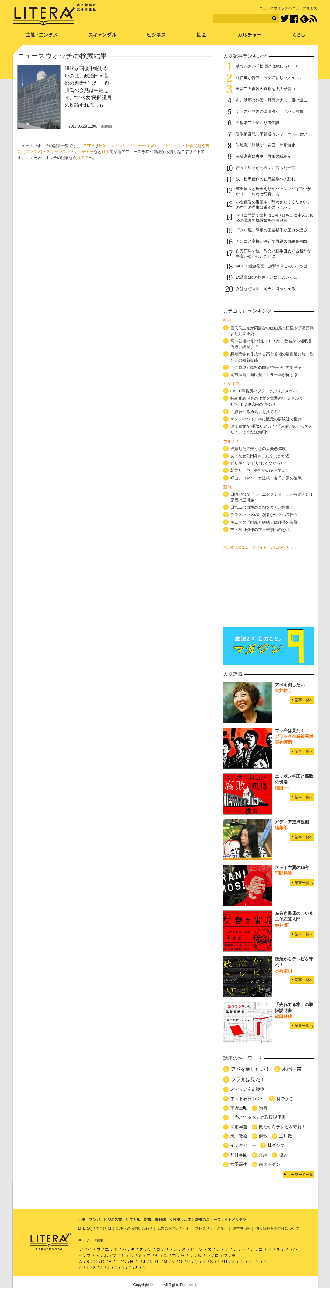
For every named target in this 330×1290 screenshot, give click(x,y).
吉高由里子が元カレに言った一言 (265, 167)
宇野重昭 (238, 1107)
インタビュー (243, 1145)
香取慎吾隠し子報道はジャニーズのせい (271, 134)
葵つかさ (284, 1098)
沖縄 (263, 1154)
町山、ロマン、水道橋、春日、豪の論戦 (266, 478)
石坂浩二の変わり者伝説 (257, 122)
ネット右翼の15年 (247, 1098)
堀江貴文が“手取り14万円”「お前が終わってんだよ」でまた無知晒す (271, 429)
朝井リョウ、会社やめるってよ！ (260, 470)
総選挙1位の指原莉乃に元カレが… (266, 277)
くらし (299, 36)
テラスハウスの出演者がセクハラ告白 (269, 111)
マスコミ (118, 145)
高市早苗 (238, 1126)
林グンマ (276, 1145)
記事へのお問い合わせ (134, 1228)
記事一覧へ (304, 700)
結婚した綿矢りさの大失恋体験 (258, 448)
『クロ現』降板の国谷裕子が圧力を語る (271, 230)
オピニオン (172, 145)
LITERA (88, 145)
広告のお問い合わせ (173, 1228)
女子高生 (238, 1164)
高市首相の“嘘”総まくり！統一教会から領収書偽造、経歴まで (271, 344)
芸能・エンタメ (41, 36)
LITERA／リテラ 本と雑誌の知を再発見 (54, 14)
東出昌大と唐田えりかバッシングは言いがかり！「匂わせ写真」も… (273, 191)
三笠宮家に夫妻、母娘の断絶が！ (265, 156)
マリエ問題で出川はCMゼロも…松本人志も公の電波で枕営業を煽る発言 (274, 218)
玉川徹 (285, 1135)
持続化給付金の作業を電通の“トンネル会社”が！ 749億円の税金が (266, 401)
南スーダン (269, 1164)
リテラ (83, 157)
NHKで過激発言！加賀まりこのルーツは (271, 266)
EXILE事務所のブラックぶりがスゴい (263, 391)
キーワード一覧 (300, 1174)
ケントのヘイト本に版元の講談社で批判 (266, 419)
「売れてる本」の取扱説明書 (258, 1117)
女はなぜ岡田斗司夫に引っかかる (265, 288)
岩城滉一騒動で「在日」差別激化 (265, 145)
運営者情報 (241, 1228)
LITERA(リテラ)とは (95, 1228)
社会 (106, 151)
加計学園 (238, 1154)
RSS (313, 18)
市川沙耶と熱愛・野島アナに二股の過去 (271, 100)
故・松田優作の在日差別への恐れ (265, 179)
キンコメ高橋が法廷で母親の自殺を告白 (271, 241)
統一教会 (238, 1135)
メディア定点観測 (247, 1089)
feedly (304, 19)
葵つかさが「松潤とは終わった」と (267, 66)
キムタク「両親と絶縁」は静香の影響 (264, 522)
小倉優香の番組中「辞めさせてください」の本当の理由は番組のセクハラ (273, 205)
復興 (283, 1154)
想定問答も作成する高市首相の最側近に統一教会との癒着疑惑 (272, 357)
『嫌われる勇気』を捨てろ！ (256, 411)
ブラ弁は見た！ (248, 1079)
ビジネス (156, 36)
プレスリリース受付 (211, 1228)
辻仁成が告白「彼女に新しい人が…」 (269, 77)
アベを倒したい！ (250, 1069)
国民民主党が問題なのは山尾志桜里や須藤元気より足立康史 (272, 331)
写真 (263, 1107)
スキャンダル (58, 151)
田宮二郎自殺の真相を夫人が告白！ (267, 89)
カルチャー (84, 151)
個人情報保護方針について (277, 1228)
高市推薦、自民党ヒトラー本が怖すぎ (264, 375)
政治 (102, 145)
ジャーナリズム (144, 145)
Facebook (294, 19)
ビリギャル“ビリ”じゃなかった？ (259, 463)
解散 (263, 1135)
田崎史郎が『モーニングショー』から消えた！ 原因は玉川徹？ (272, 497)
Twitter (284, 19)
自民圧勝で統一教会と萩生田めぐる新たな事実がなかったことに (273, 254)
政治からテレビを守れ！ (282, 1126)
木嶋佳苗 (292, 1069)
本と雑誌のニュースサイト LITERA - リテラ (260, 547)
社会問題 (193, 145)
